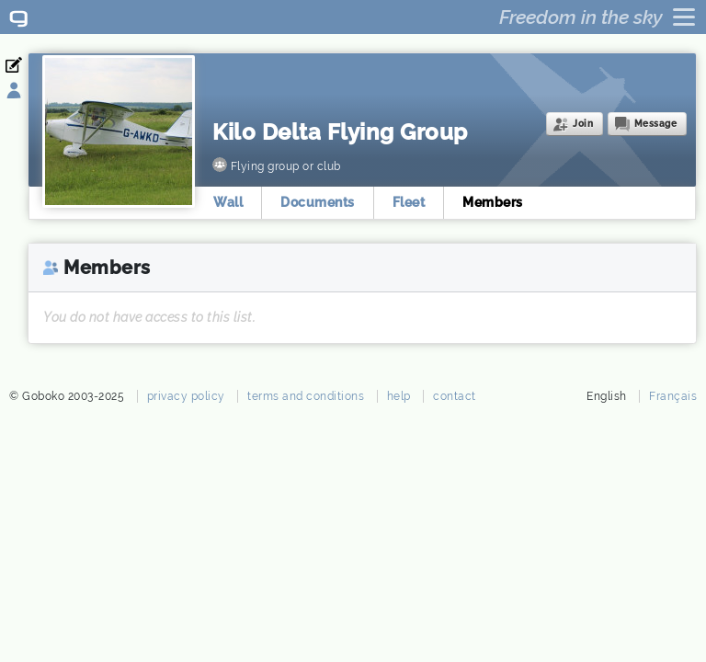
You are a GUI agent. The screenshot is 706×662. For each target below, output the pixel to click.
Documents (317, 202)
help (399, 396)
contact (454, 396)
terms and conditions (305, 396)
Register (25, 65)
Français (673, 396)
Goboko (18, 17)
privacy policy (186, 396)
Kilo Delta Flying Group (340, 132)
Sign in (25, 91)
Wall (228, 202)
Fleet (409, 202)
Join (583, 124)
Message (656, 124)
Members (492, 202)
